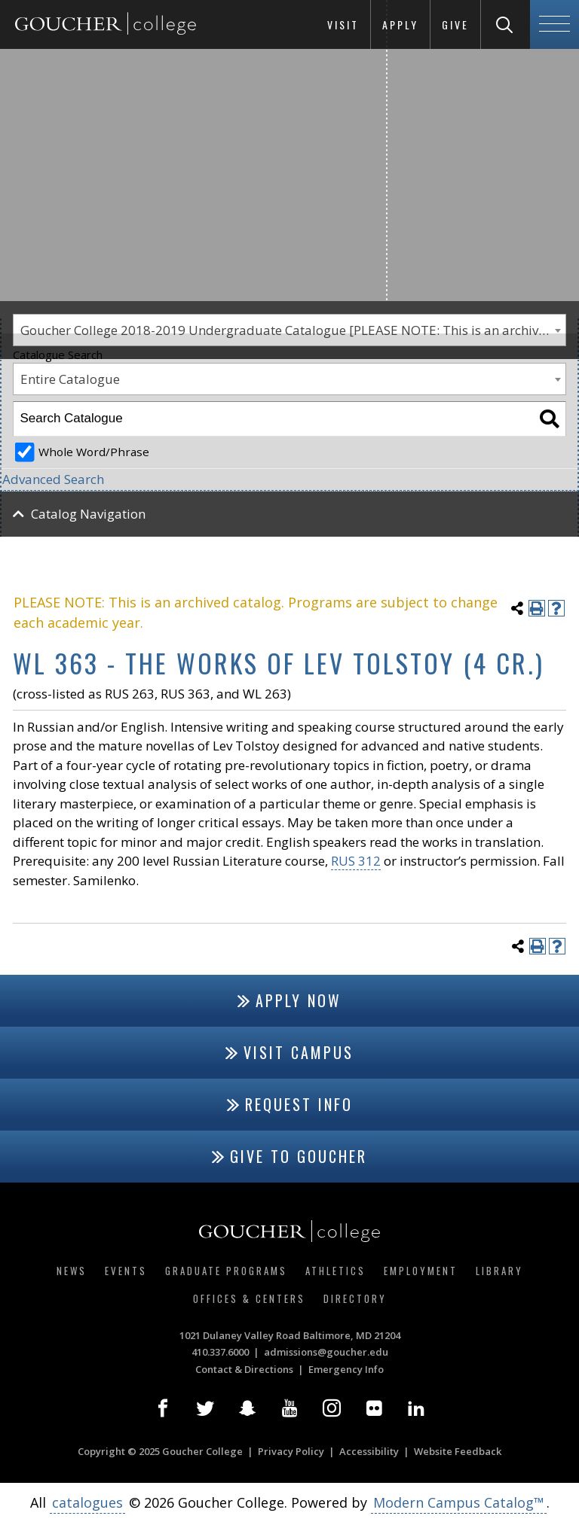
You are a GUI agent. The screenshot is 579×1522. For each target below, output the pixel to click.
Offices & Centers (249, 1298)
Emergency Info (346, 1369)
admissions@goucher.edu (326, 1352)
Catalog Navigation (88, 513)
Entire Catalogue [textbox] (70, 379)
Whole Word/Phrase (93, 451)
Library (499, 1270)
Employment (421, 1270)
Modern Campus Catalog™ (458, 1502)
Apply (400, 24)
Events (126, 1270)
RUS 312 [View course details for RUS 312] (356, 860)
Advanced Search (53, 479)
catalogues (87, 1502)
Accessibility (369, 1451)
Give (455, 24)
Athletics (335, 1270)
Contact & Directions (244, 1369)
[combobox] (289, 379)
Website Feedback (457, 1451)
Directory (355, 1298)
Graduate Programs (226, 1270)
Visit (343, 24)
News (72, 1270)
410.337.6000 (220, 1352)
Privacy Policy (291, 1451)
